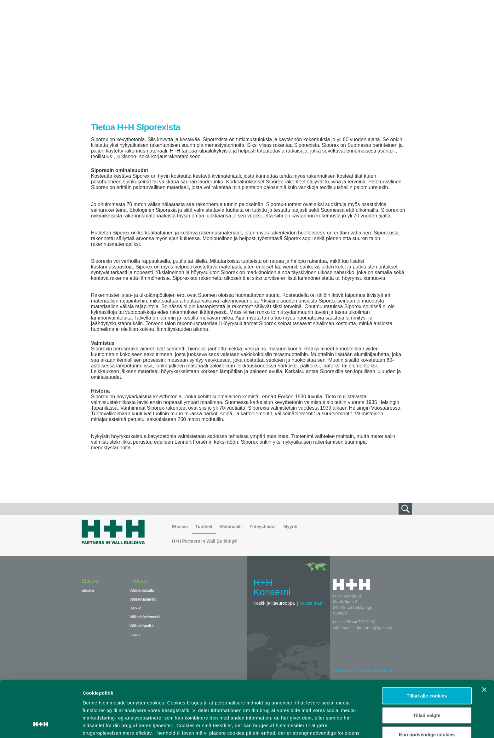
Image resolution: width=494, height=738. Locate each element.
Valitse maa (311, 603)
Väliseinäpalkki (141, 626)
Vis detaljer (327, 725)
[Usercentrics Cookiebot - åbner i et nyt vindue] (40, 725)
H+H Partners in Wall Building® (205, 541)
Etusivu (180, 526)
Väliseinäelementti (144, 617)
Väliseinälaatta (141, 590)
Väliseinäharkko (142, 599)
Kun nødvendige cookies (427, 685)
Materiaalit (231, 526)
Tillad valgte (426, 665)
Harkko (135, 608)
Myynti (290, 526)
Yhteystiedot (263, 526)
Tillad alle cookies (427, 646)
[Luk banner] (484, 640)
